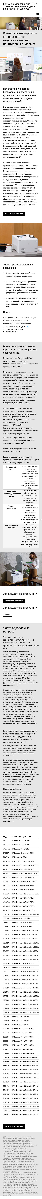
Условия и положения (13, 443)
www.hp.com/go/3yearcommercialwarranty (17, 1150)
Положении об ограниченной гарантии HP (20, 723)
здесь (14, 1171)
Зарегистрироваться (14, 214)
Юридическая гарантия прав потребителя (17, 1189)
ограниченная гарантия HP (24, 168)
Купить (7, 614)
